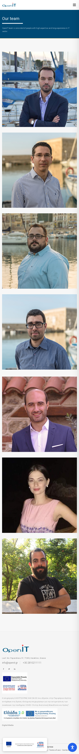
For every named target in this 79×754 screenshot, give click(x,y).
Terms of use (55, 750)
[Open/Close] (74, 4)
